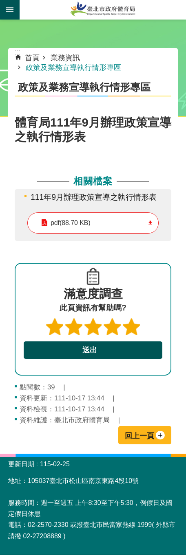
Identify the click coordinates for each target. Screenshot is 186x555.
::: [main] (18, 52)
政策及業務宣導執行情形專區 (73, 67)
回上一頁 (139, 436)
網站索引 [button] (10, 10)
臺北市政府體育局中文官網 (103, 10)
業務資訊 (65, 58)
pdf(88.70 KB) (71, 222)
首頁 (32, 58)
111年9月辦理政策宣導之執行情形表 (94, 196)
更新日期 (21, 464)
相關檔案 (93, 181)
